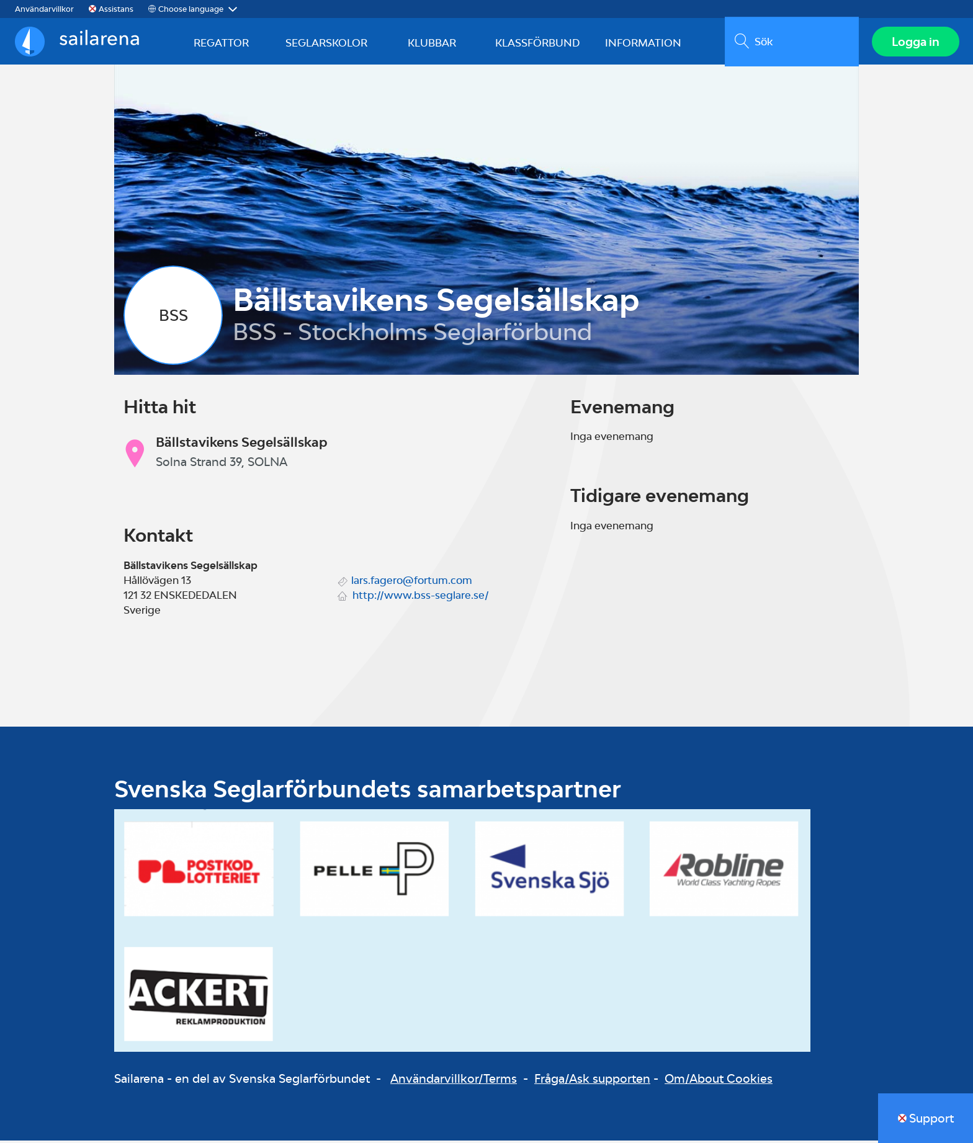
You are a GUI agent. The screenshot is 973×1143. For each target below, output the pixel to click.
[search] (790, 43)
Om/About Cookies (719, 1081)
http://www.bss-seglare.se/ (420, 597)
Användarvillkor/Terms (453, 1081)
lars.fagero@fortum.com (411, 582)
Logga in (914, 43)
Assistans (116, 9)
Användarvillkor (44, 9)
